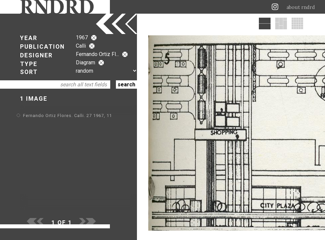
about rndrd (301, 7)
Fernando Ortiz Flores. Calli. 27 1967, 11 (67, 115)
